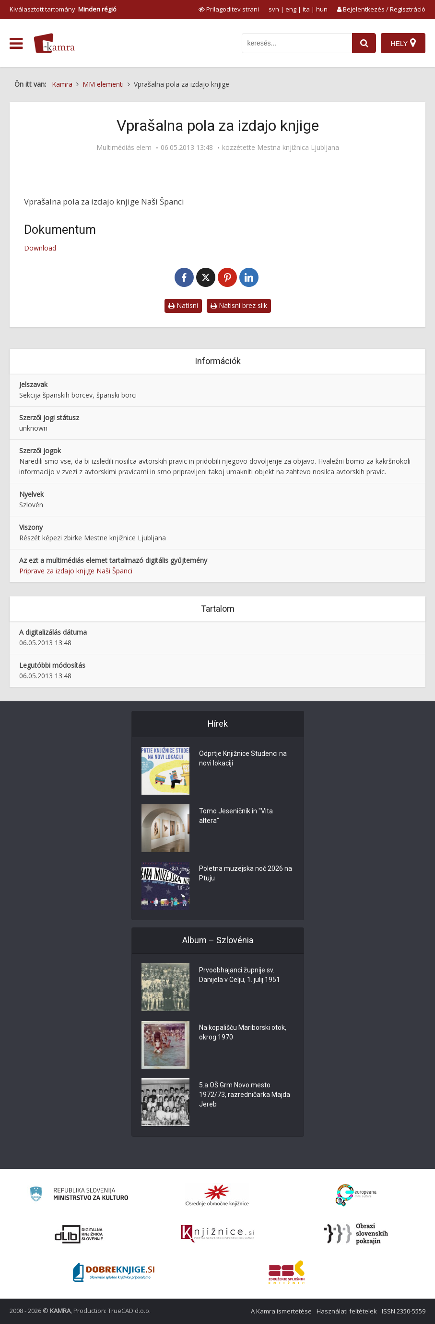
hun (322, 9)
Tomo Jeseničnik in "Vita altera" (236, 816)
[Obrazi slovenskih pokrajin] (356, 1234)
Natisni (183, 305)
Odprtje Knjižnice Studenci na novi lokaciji (243, 758)
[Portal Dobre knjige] (113, 1272)
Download (40, 247)
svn (274, 9)
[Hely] (403, 43)
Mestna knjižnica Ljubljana (298, 147)
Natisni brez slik (239, 305)
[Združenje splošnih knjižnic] (287, 1272)
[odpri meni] (16, 43)
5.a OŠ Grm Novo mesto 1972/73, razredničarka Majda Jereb (244, 1095)
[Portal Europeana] (356, 1195)
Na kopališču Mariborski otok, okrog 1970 (242, 1032)
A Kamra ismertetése (281, 1311)
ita (306, 9)
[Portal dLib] (79, 1234)
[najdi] (364, 43)
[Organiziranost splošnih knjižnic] (217, 1195)
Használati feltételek (347, 1311)
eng (290, 9)
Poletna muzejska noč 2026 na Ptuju (245, 873)
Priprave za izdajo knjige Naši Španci (75, 570)
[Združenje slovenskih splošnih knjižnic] (217, 1234)
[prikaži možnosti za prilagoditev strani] (229, 9)
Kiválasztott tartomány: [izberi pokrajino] (63, 9)
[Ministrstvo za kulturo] (79, 1195)
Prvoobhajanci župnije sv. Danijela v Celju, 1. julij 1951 (239, 975)
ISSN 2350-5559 (403, 1311)
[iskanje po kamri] (297, 43)
